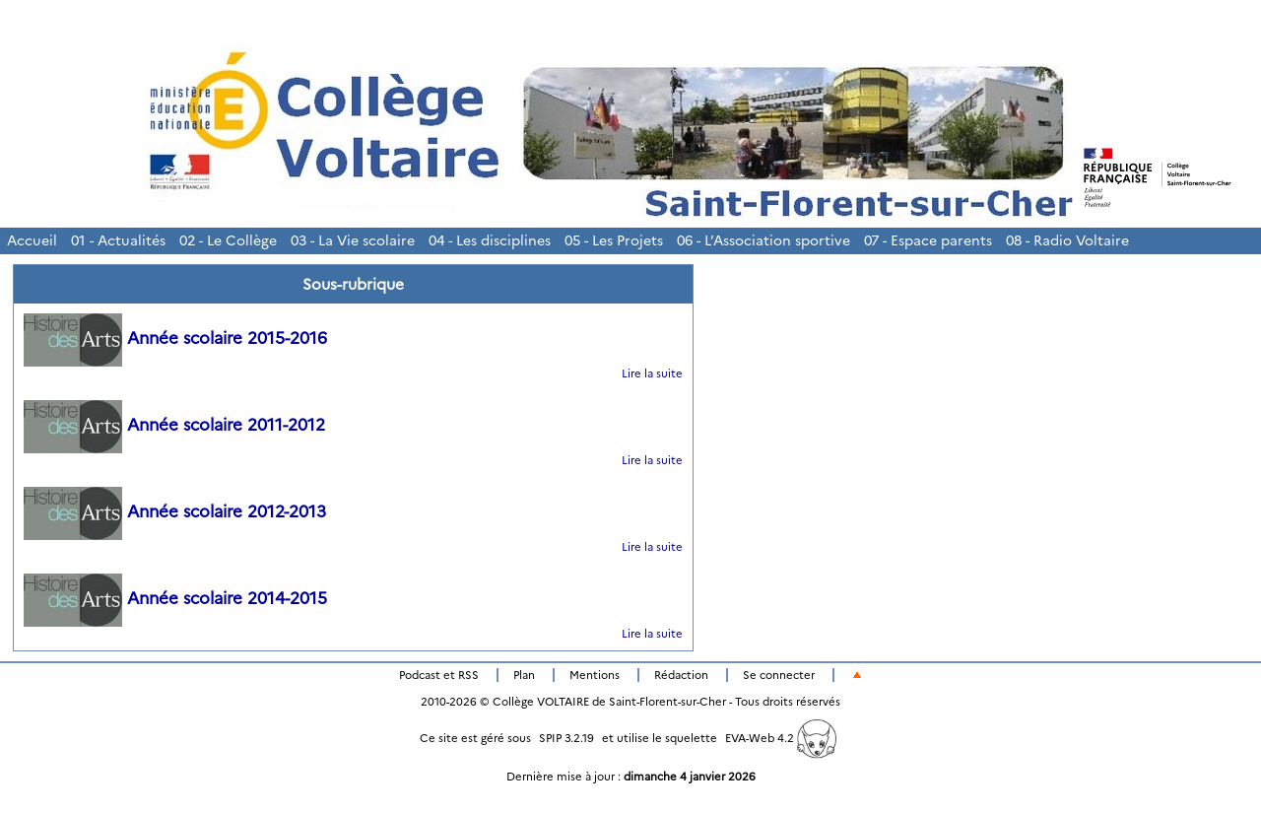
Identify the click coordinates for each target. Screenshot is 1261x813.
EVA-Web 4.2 (780, 738)
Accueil (32, 240)
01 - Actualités (118, 240)
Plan (524, 675)
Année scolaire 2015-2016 (175, 338)
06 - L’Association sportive (763, 240)
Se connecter (779, 675)
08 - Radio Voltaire (1067, 240)
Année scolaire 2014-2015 (175, 598)
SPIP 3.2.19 (566, 738)
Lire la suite (652, 373)
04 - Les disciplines (490, 240)
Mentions (594, 675)
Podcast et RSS (439, 675)
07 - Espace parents (928, 240)
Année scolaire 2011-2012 (174, 425)
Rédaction (681, 675)
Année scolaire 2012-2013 (175, 511)
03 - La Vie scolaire (353, 240)
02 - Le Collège (228, 240)
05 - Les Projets (613, 240)
